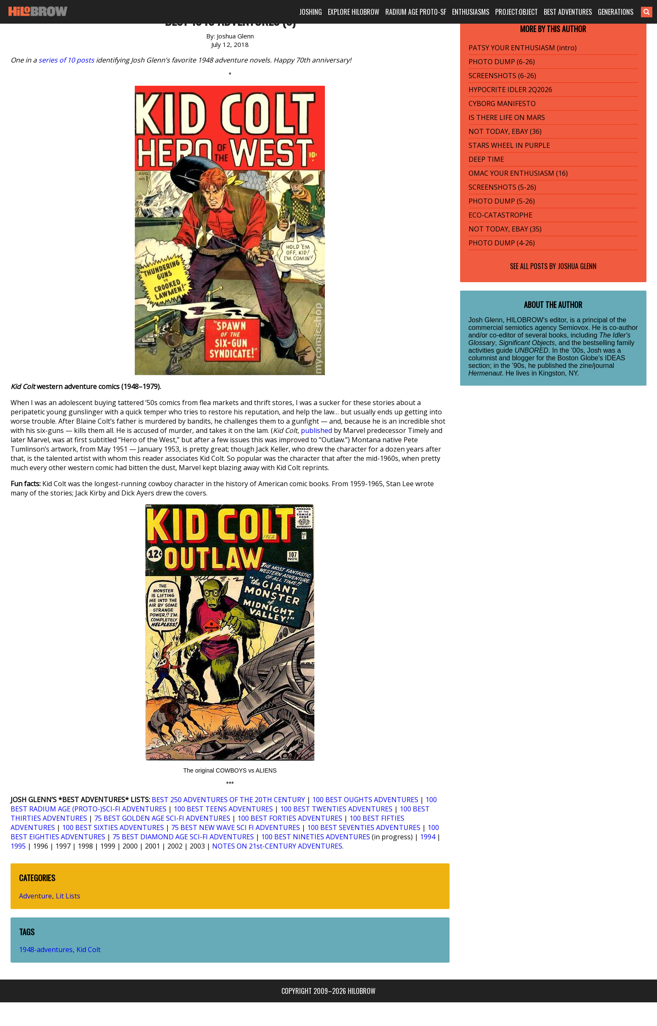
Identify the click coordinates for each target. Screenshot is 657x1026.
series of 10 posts (66, 60)
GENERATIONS (615, 12)
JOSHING (310, 12)
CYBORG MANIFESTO (502, 103)
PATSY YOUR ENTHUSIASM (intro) (523, 47)
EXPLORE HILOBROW (353, 12)
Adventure (35, 896)
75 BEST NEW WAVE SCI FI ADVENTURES (235, 827)
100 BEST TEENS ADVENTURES (223, 809)
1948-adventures (46, 949)
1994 (427, 836)
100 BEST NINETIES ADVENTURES (315, 836)
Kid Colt (88, 949)
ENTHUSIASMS (470, 12)
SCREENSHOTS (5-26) (502, 187)
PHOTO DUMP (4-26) (502, 243)
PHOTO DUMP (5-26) (502, 201)
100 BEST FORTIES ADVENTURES (289, 818)
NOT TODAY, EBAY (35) (505, 229)
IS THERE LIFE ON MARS (507, 117)
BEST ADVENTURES (568, 12)
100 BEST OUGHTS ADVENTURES (365, 799)
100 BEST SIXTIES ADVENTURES (113, 827)
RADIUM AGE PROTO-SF (415, 12)
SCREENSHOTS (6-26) (502, 75)
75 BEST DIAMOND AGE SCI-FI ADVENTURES (183, 836)
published (316, 430)
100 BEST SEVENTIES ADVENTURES (363, 827)
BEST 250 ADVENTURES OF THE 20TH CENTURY (228, 799)
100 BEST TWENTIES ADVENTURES (336, 809)
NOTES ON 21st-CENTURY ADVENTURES (277, 846)
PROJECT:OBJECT (516, 12)
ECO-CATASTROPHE (500, 215)
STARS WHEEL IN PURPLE (509, 145)
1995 (18, 846)
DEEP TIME (486, 159)
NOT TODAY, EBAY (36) (505, 131)
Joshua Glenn (577, 266)
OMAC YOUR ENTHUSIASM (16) (518, 173)
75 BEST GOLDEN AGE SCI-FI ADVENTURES (162, 818)
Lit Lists (68, 896)
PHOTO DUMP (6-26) (502, 61)
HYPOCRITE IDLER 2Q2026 (510, 89)
